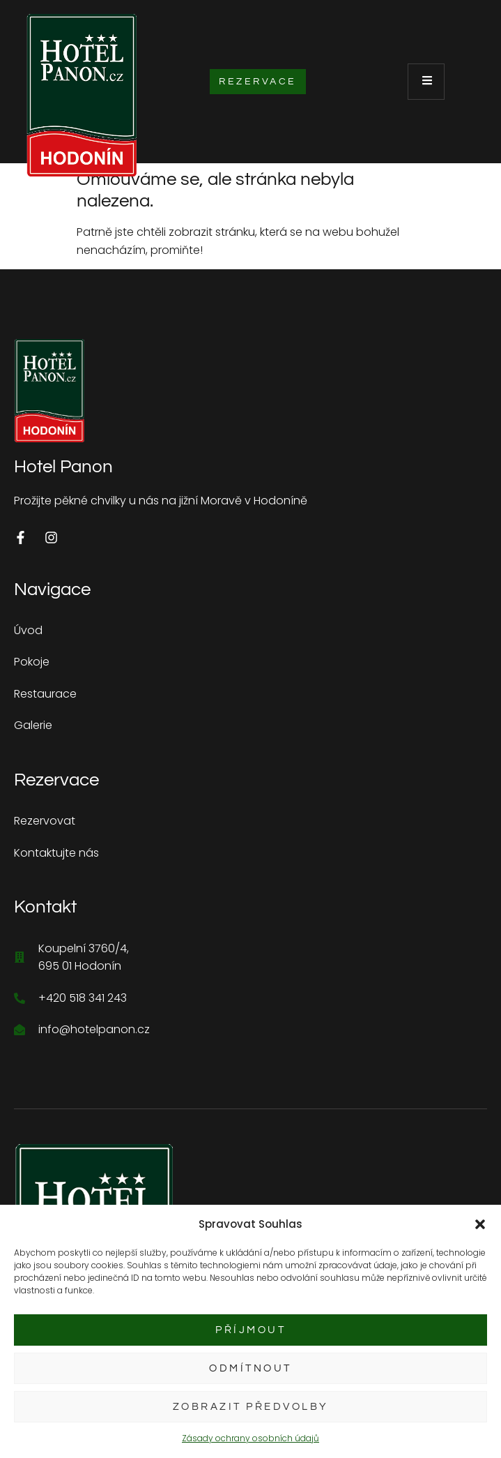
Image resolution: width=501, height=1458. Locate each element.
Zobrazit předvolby (251, 1406)
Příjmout (250, 1330)
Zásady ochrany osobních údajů (250, 1438)
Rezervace (258, 82)
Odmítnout (250, 1368)
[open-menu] (426, 81)
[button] (480, 1224)
